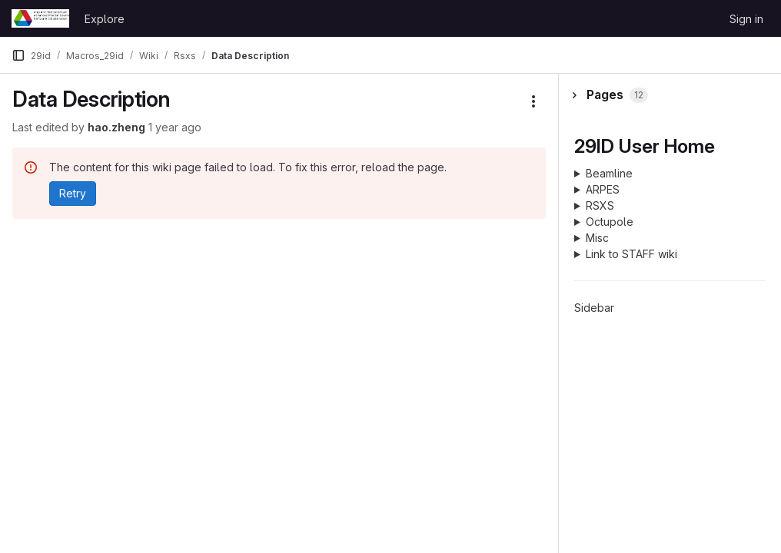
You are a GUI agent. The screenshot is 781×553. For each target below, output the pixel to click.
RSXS (600, 205)
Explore (105, 18)
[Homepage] (40, 18)
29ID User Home (644, 145)
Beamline (609, 173)
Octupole (609, 221)
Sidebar (594, 307)
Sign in (746, 18)
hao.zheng (116, 127)
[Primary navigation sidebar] (18, 55)
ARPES (603, 189)
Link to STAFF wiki (631, 253)
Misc (597, 237)
